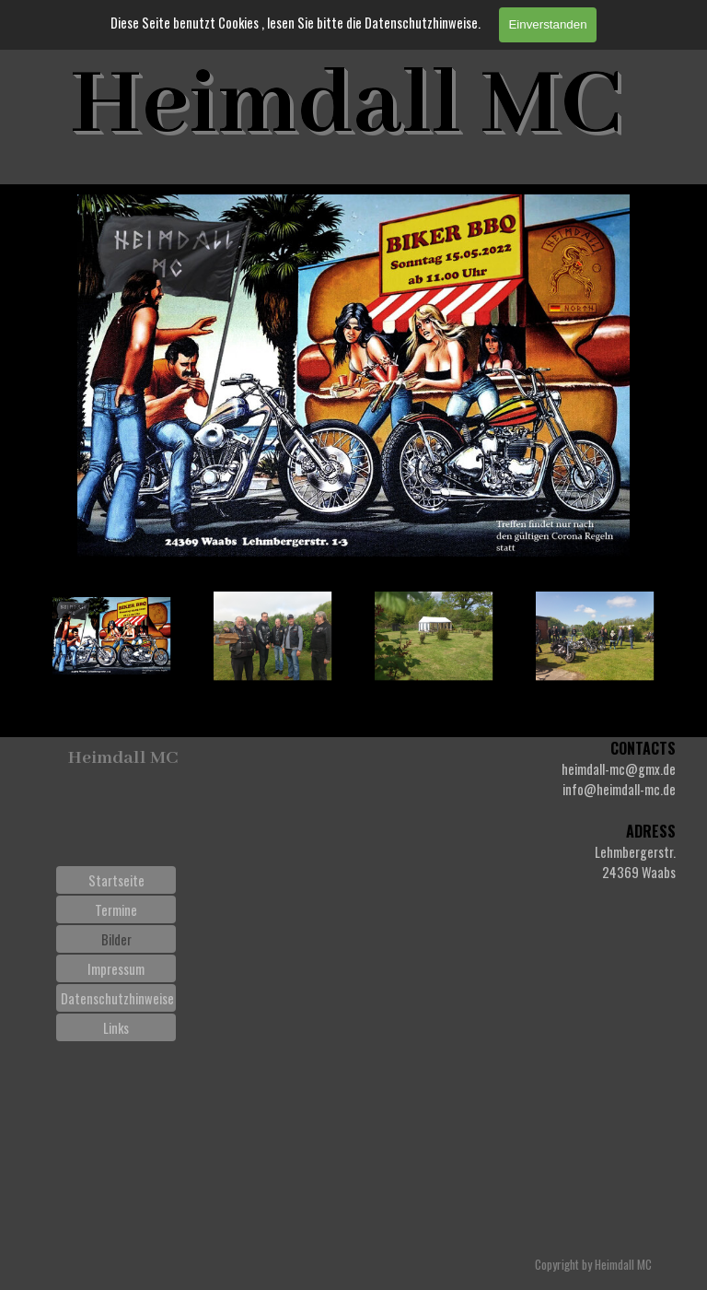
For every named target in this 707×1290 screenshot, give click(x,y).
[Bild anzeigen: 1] (111, 636)
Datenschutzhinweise (117, 998)
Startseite (116, 880)
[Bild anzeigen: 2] (273, 636)
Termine (116, 910)
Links (116, 1028)
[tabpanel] (547, 810)
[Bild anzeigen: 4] (595, 636)
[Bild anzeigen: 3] (434, 636)
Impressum (116, 969)
